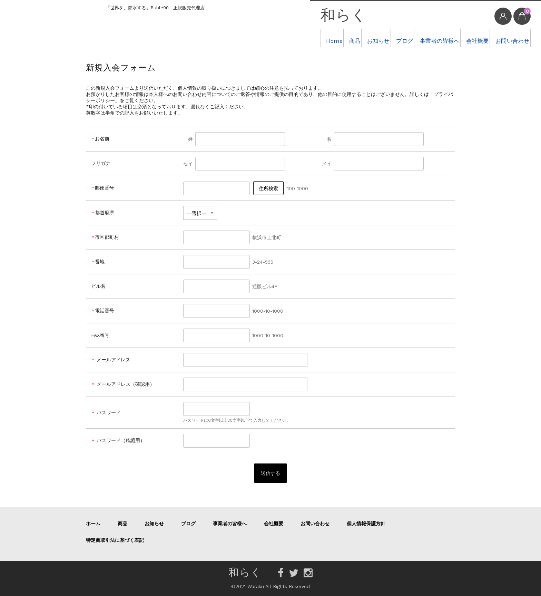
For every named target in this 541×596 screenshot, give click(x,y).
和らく (274, 15)
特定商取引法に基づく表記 (115, 540)
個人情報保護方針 (366, 523)
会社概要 (459, 37)
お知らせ (330, 37)
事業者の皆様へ (411, 37)
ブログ (366, 37)
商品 (297, 37)
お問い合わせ (505, 37)
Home (267, 37)
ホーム (93, 523)
